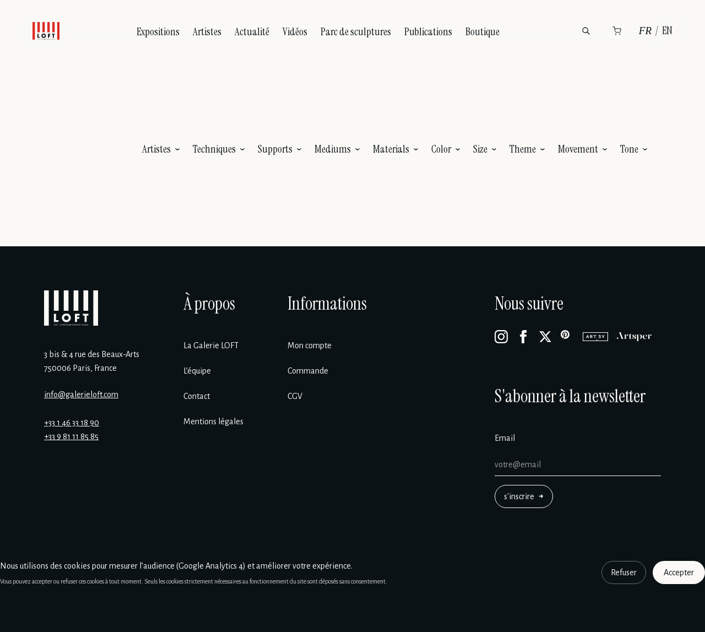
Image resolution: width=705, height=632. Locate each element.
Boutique (482, 32)
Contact (196, 396)
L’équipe (197, 370)
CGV (295, 396)
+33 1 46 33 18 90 (71, 422)
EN (667, 30)
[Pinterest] (567, 336)
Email (505, 438)
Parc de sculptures (356, 32)
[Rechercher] (586, 31)
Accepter (679, 572)
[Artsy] (595, 336)
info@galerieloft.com (81, 394)
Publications (428, 32)
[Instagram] (501, 336)
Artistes (207, 32)
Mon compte (310, 345)
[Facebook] (523, 336)
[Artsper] (634, 336)
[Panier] (617, 31)
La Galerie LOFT (210, 345)
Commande (308, 370)
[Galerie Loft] (71, 308)
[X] (545, 336)
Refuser (624, 572)
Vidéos (295, 32)
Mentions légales (213, 421)
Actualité (252, 32)
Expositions (158, 32)
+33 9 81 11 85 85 (71, 436)
